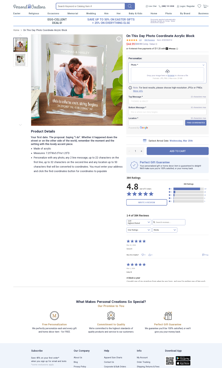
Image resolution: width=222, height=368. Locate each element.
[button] (188, 189)
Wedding (91, 13)
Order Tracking (143, 362)
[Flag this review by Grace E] (205, 255)
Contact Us (109, 362)
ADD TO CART (178, 151)
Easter (16, 13)
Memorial (73, 13)
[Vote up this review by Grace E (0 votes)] (143, 255)
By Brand (185, 13)
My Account (142, 357)
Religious (34, 13)
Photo (168, 13)
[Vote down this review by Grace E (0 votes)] (150, 255)
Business (203, 13)
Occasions (53, 13)
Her (119, 13)
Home (154, 13)
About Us (78, 357)
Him (106, 13)
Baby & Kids (135, 13)
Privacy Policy (80, 366)
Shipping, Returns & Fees (148, 366)
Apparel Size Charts (113, 357)
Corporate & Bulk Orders (115, 366)
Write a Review (146, 202)
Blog (76, 362)
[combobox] (139, 222)
